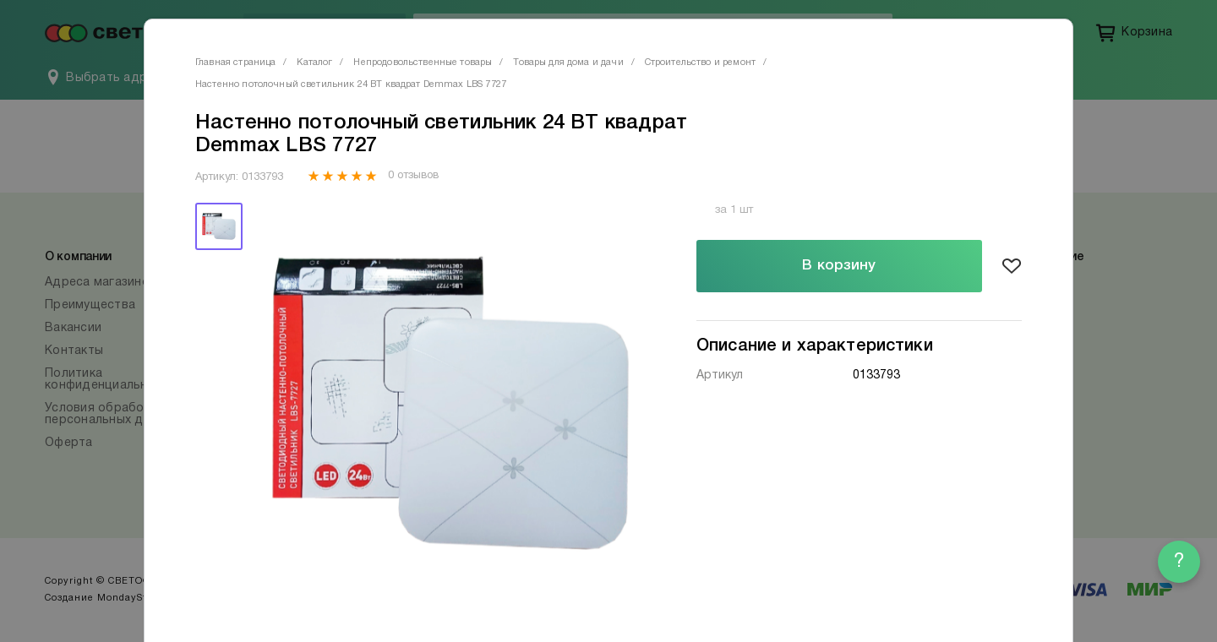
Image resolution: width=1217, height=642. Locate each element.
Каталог (314, 62)
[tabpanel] (450, 403)
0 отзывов (413, 176)
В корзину (839, 265)
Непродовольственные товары (422, 62)
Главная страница (235, 62)
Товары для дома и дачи (568, 62)
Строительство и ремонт (700, 62)
